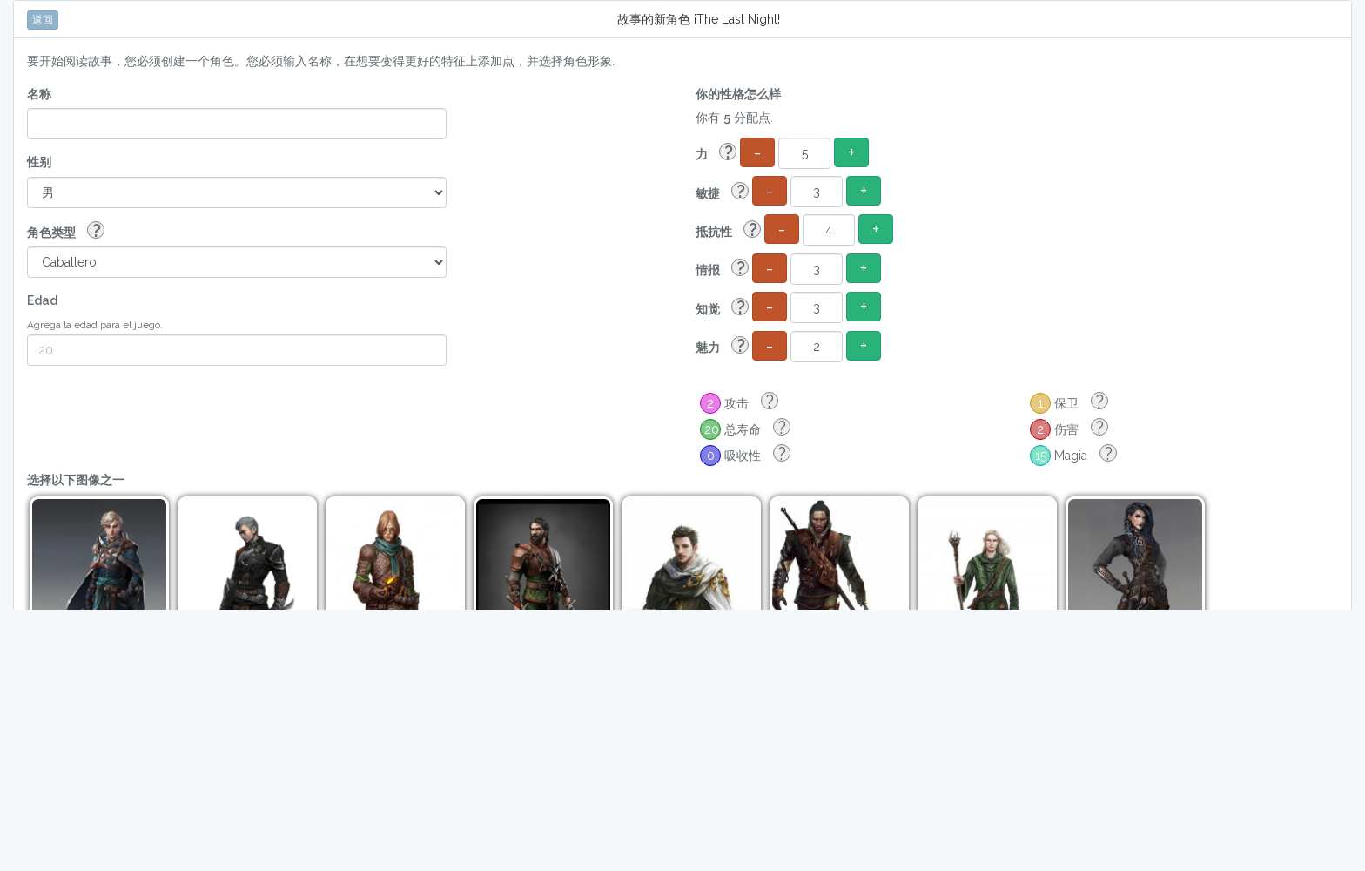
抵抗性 (728, 230)
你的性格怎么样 (738, 94)
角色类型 (65, 231)
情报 (722, 269)
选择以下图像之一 (75, 480)
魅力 (722, 346)
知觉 (722, 308)
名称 (39, 94)
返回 (42, 20)
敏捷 (722, 192)
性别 (39, 162)
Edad (42, 300)
